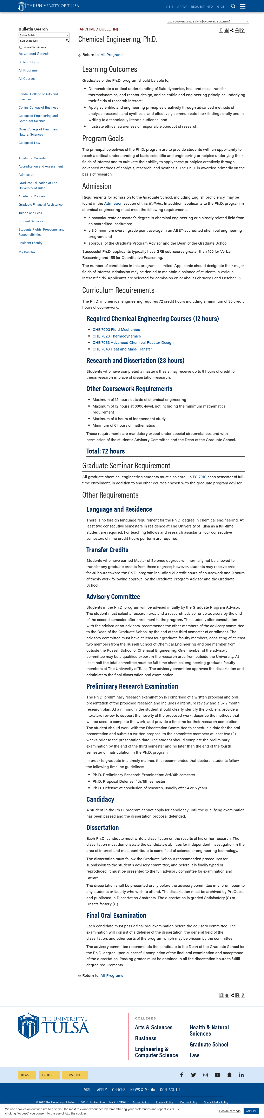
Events (47, 1074)
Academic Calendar (33, 158)
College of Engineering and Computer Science (38, 118)
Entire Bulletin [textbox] (28, 35)
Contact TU (170, 1089)
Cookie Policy (188, 1102)
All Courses (27, 78)
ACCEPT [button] (251, 1111)
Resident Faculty (30, 242)
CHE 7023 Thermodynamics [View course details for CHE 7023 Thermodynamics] (117, 336)
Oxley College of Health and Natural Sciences (39, 132)
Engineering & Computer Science (156, 1051)
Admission (26, 174)
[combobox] (208, 21)
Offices (118, 1089)
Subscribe (73, 1074)
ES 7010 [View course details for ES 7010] (199, 476)
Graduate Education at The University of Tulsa (38, 185)
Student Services (31, 221)
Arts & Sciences (154, 1026)
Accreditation (141, 1102)
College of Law (29, 142)
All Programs (28, 70)
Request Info (202, 6)
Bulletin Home (29, 62)
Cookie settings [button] (229, 1111)
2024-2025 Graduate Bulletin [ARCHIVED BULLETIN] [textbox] (199, 21)
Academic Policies (32, 196)
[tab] (233, 6)
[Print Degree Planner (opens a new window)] (221, 30)
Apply (182, 6)
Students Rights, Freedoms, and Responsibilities (42, 232)
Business (146, 1037)
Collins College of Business (38, 107)
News (25, 1074)
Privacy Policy (164, 1102)
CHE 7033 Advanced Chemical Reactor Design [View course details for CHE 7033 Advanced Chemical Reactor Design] (133, 342)
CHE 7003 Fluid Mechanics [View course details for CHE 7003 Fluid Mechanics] (116, 329)
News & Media (142, 1089)
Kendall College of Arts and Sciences (38, 96)
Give (220, 6)
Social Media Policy (216, 1102)
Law (194, 1054)
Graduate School (209, 1043)
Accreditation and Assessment (41, 166)
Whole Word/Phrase (35, 47)
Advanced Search (34, 53)
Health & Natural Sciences (209, 1029)
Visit (169, 6)
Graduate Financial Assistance (40, 204)
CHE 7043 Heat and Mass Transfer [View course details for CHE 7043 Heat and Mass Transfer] (122, 349)
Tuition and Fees (30, 212)
